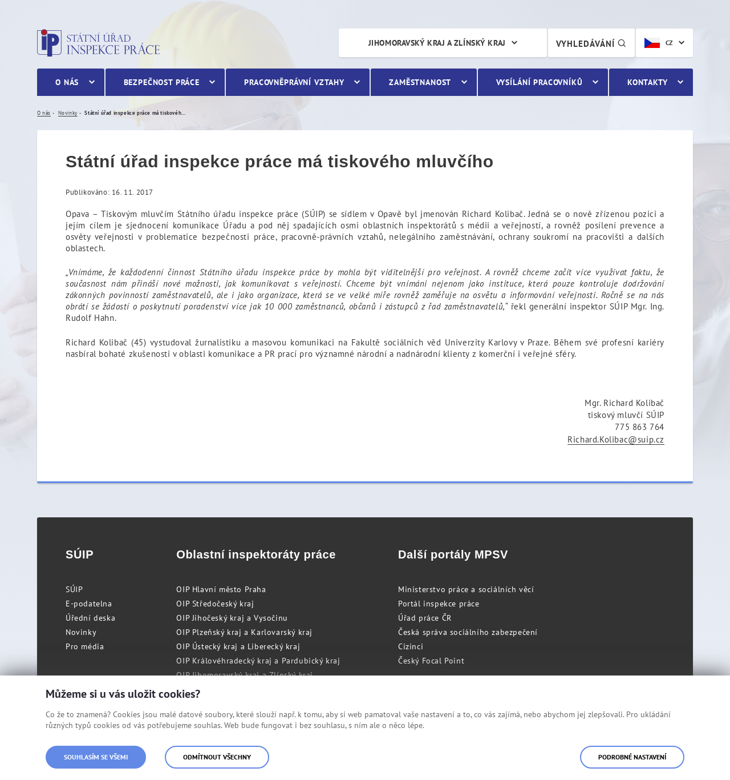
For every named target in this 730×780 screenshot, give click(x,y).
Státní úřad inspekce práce (98, 43)
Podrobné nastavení (632, 757)
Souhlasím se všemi (96, 757)
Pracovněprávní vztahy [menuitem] (294, 82)
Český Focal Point (431, 661)
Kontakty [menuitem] (647, 82)
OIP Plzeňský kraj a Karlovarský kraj (244, 632)
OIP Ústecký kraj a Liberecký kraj (238, 646)
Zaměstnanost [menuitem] (420, 82)
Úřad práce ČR (425, 618)
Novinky (81, 632)
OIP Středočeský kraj (215, 603)
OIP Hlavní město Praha (221, 589)
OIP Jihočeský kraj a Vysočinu (231, 618)
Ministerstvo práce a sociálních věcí (466, 589)
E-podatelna (89, 603)
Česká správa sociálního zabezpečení (468, 632)
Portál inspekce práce (439, 603)
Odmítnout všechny (217, 757)
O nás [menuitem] (67, 82)
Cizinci (410, 646)
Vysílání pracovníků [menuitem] (539, 82)
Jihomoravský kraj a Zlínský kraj (437, 43)
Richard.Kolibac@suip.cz (615, 439)
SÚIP (74, 589)
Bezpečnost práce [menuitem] (162, 82)
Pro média (85, 646)
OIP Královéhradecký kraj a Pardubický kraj (258, 661)
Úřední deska (90, 618)
